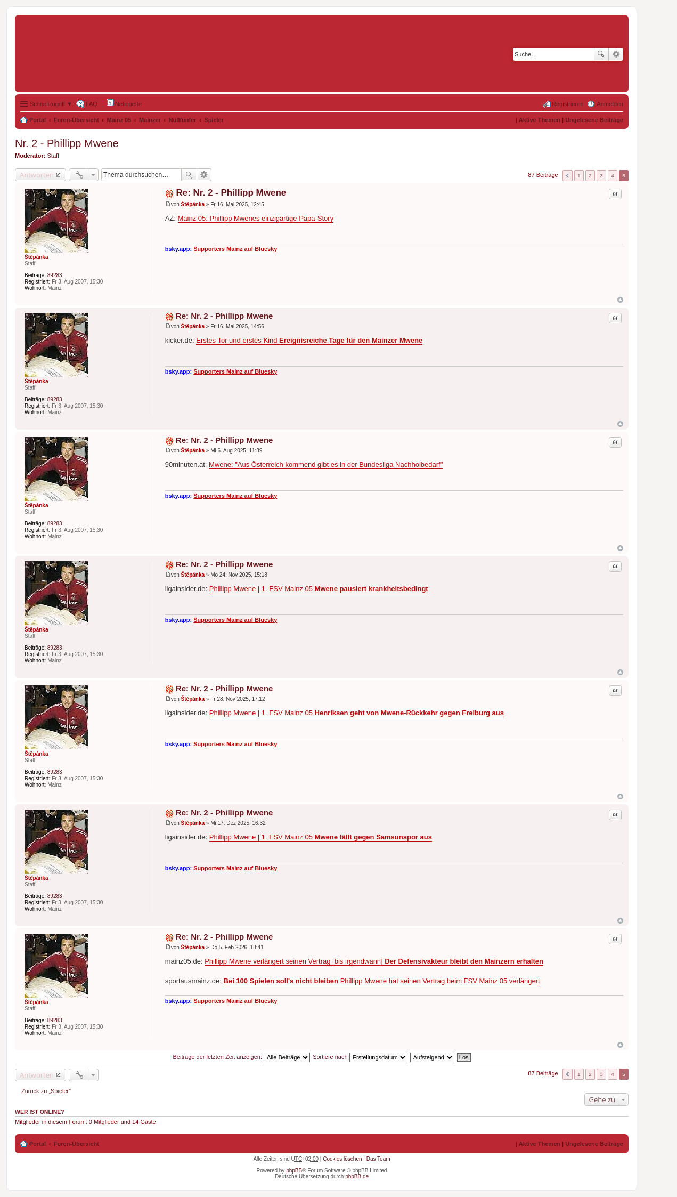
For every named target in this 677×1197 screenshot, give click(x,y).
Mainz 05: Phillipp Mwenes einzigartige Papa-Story (256, 218)
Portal (37, 120)
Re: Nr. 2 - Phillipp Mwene (231, 193)
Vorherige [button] (567, 175)
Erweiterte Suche (616, 54)
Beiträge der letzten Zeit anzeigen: (241, 1057)
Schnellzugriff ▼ (51, 104)
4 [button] (612, 176)
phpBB (294, 1171)
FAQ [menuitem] (91, 104)
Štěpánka (36, 257)
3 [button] (601, 176)
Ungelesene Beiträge (594, 120)
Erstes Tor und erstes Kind (309, 340)
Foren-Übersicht (76, 120)
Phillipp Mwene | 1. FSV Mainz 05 (318, 589)
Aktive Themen (539, 120)
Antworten (37, 175)
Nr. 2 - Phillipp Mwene (67, 143)
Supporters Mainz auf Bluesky (235, 249)
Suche (601, 54)
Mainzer (150, 120)
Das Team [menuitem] (378, 1159)
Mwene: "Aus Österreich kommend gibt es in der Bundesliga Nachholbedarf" (326, 464)
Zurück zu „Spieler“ (46, 1091)
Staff (53, 155)
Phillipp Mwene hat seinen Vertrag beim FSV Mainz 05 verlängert (382, 981)
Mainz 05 (119, 120)
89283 (54, 275)
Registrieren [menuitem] (567, 104)
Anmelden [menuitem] (610, 104)
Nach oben (620, 300)
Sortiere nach (360, 1057)
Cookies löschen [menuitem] (342, 1159)
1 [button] (579, 176)
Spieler (214, 120)
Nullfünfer (183, 120)
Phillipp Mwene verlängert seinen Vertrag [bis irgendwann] (374, 961)
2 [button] (590, 176)
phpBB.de (357, 1176)
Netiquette (124, 103)
